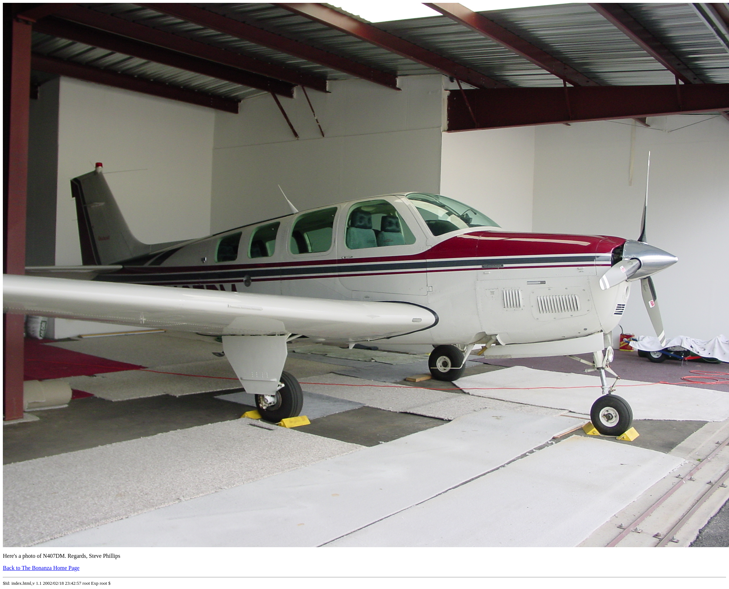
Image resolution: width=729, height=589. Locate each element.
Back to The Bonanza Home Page (41, 568)
